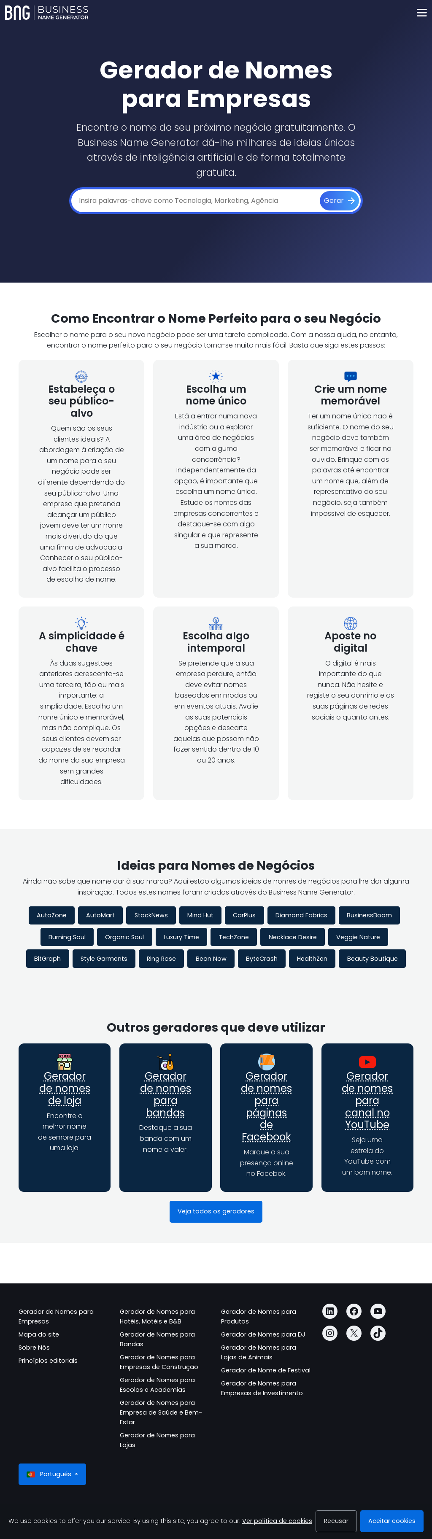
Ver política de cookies (277, 1521)
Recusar (336, 1521)
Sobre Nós (34, 1347)
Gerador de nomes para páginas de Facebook (266, 1106)
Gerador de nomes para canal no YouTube (367, 1100)
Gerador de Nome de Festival (265, 1370)
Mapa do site (39, 1334)
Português (50, 1474)
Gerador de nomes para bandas (165, 1094)
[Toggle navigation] (421, 13)
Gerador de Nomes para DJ (263, 1334)
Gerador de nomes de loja (64, 1088)
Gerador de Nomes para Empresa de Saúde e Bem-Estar (161, 1412)
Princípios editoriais (48, 1360)
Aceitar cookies (392, 1521)
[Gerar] (339, 200)
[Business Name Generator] (46, 12)
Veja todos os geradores (216, 1211)
